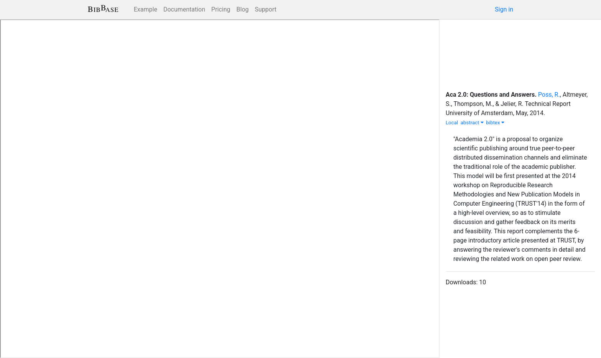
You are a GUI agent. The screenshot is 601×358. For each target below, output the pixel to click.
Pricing (220, 9)
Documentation (184, 9)
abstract (472, 122)
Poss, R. (549, 94)
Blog (242, 9)
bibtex (495, 122)
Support (265, 9)
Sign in (504, 9)
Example (145, 9)
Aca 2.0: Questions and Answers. (491, 94)
